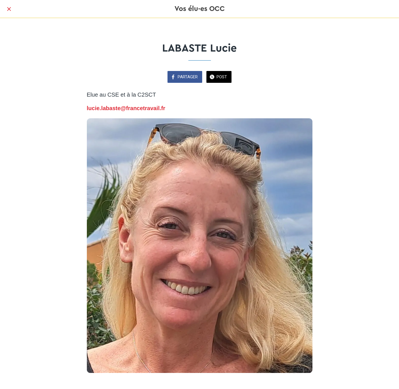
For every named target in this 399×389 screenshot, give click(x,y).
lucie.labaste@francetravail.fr (126, 108)
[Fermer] (9, 9)
